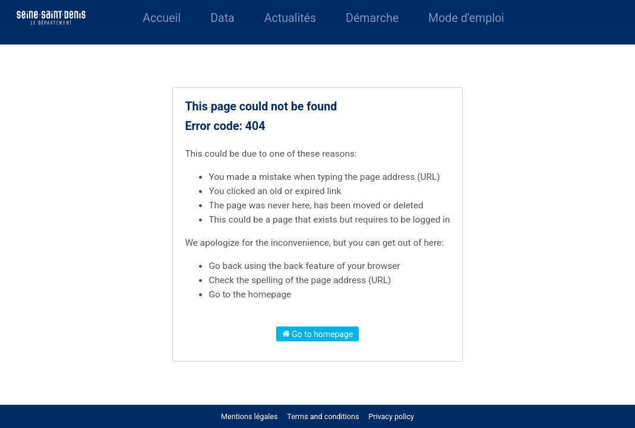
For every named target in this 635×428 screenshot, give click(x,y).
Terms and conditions (324, 416)
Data (222, 18)
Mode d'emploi (466, 18)
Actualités (290, 18)
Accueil (162, 18)
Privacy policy (391, 416)
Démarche (372, 18)
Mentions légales (249, 416)
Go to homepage (317, 333)
